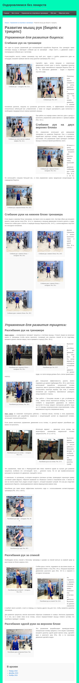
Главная (6, 13)
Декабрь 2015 (13, 673)
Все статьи (15, 13)
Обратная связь (64, 13)
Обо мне (53, 13)
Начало (7, 22)
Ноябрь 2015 (13, 675)
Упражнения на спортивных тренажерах (34, 13)
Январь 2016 (13, 671)
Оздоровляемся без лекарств (24, 5)
